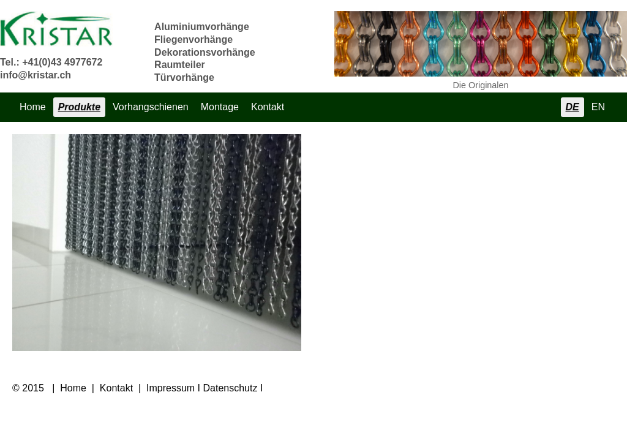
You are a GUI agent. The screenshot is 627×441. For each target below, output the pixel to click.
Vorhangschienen (151, 107)
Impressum (170, 388)
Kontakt (267, 107)
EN (598, 107)
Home (33, 107)
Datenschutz (230, 388)
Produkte (79, 107)
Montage (220, 107)
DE (572, 107)
